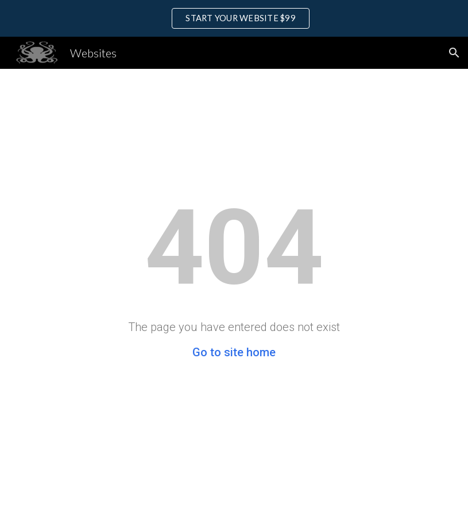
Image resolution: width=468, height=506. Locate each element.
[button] (454, 53)
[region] (234, 18)
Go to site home (234, 352)
